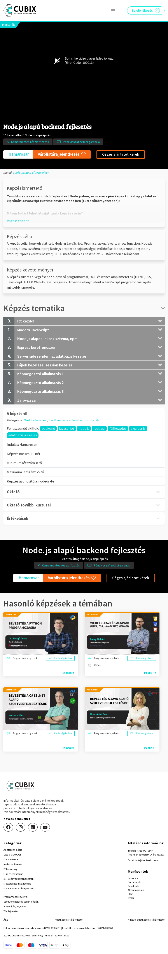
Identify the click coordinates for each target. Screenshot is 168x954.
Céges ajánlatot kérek (120, 154)
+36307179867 (145, 850)
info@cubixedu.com (146, 860)
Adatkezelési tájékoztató (68, 919)
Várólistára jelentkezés (62, 154)
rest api (99, 428)
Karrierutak (134, 882)
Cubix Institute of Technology (31, 173)
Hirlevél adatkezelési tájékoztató (146, 919)
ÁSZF (6, 919)
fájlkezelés (117, 428)
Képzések (133, 878)
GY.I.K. (131, 897)
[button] (18, 220)
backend (48, 428)
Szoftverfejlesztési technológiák (73, 420)
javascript (66, 428)
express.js (138, 428)
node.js (84, 428)
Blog (130, 894)
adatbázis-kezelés (22, 435)
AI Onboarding (136, 890)
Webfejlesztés (35, 420)
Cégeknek (133, 886)
